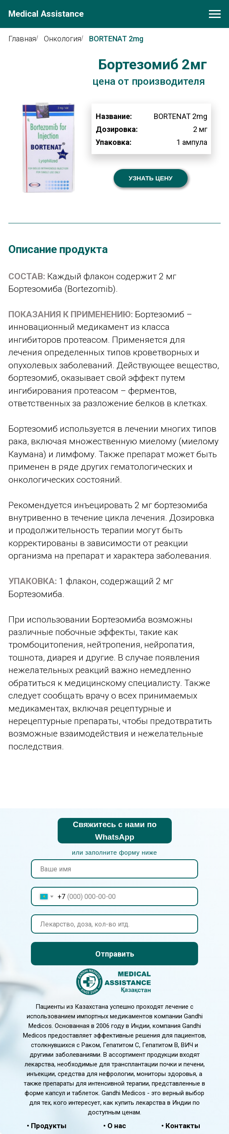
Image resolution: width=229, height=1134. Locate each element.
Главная (22, 38)
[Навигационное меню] (215, 14)
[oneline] (114, 924)
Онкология (62, 38)
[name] (114, 868)
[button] (151, 178)
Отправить (114, 953)
